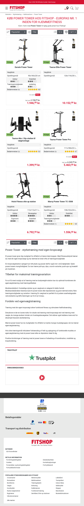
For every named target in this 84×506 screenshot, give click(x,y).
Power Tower (38, 14)
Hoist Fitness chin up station (23, 201)
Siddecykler (59, 486)
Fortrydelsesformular (13, 468)
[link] (42, 357)
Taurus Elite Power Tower (60, 67)
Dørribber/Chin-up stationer (40, 493)
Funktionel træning (37, 491)
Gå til (11, 451)
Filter (34, 32)
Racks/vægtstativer (13, 491)
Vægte (9, 486)
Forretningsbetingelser (13, 460)
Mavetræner (60, 491)
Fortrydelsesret (48, 465)
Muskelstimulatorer (62, 493)
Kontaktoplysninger (49, 462)
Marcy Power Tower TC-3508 (60, 201)
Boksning (34, 486)
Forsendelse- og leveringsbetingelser (18, 465)
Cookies (8, 462)
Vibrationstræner (12, 496)
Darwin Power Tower (23, 67)
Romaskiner (11, 480)
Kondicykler (11, 488)
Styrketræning (17, 14)
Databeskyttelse (48, 460)
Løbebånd (59, 478)
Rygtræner (10, 493)
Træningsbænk (36, 483)
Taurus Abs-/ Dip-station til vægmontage (23, 139)
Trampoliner (60, 480)
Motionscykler (36, 478)
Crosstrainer (11, 478)
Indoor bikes (60, 483)
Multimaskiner (27, 14)
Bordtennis (10, 483)
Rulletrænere (35, 488)
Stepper (58, 488)
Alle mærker (11, 500)
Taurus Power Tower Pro (60, 139)
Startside (8, 14)
